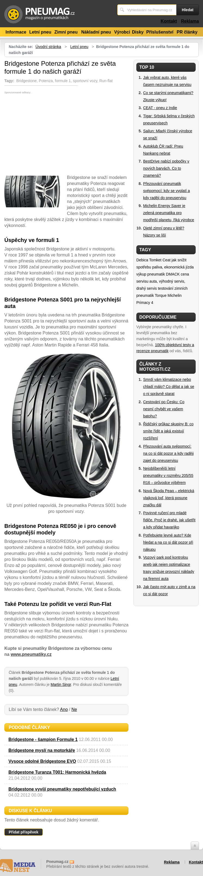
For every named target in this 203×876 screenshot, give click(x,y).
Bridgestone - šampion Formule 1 (43, 739)
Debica (142, 260)
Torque (161, 295)
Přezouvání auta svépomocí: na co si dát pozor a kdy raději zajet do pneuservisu (168, 453)
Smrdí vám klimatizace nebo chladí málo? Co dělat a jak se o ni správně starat (168, 386)
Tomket (155, 260)
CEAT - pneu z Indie (160, 108)
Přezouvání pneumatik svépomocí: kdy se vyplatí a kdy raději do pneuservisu (166, 190)
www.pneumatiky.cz (31, 654)
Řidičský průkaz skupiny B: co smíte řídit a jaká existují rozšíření (168, 431)
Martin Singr (61, 684)
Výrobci (122, 32)
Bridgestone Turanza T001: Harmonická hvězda (57, 772)
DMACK (173, 274)
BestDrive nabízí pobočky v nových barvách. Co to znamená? (166, 168)
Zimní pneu (66, 32)
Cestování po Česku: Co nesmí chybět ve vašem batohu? (163, 409)
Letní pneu (40, 32)
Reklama (190, 21)
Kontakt (169, 21)
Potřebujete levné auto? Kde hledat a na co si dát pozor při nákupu (168, 542)
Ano (64, 709)
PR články (187, 32)
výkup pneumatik (150, 274)
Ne (74, 709)
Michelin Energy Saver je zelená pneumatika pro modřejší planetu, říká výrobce (168, 213)
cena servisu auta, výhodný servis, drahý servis (162, 281)
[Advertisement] (50, 135)
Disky (138, 32)
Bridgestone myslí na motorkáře (41, 750)
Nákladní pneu (96, 32)
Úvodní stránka (48, 46)
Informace (15, 32)
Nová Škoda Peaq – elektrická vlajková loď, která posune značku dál (168, 498)
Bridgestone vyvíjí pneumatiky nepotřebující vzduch (62, 789)
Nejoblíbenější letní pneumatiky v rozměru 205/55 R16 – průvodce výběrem (168, 475)
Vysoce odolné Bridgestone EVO (42, 761)
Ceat (166, 260)
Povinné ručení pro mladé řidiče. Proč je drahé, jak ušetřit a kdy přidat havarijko (169, 520)
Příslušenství (160, 32)
